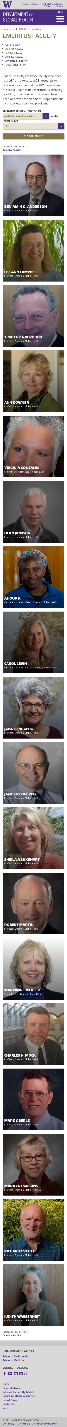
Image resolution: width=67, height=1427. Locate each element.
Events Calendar (12, 1388)
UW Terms (23, 1423)
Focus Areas (11, 120)
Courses (25, 4)
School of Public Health (16, 1356)
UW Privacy (8, 1423)
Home (6, 29)
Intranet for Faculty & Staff (18, 1392)
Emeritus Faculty (16, 60)
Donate (59, 6)
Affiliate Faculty (14, 56)
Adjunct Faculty (14, 48)
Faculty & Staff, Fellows (52, 4)
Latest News (10, 1400)
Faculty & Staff (19, 29)
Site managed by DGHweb (44, 1423)
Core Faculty (12, 44)
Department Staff (15, 64)
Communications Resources (19, 1395)
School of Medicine (13, 1360)
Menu (60, 12)
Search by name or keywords (22, 110)
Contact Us (49, 6)
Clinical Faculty (13, 52)
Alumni (34, 4)
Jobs (5, 1408)
